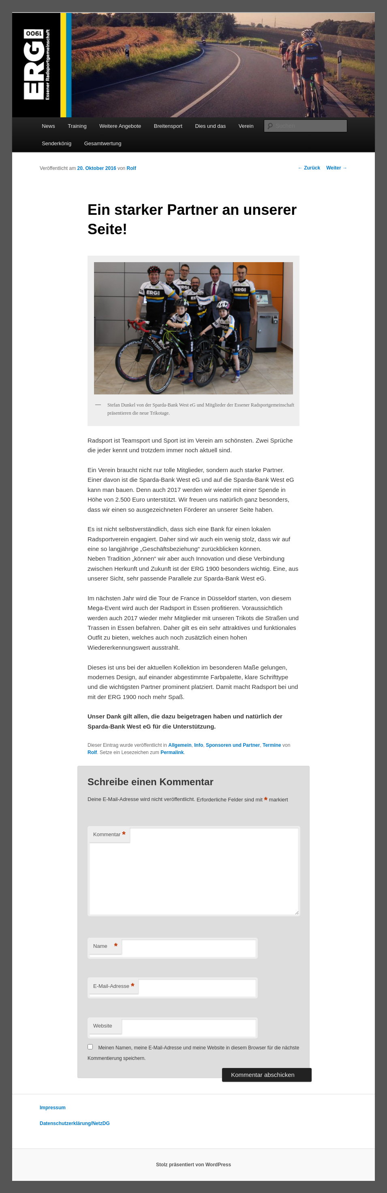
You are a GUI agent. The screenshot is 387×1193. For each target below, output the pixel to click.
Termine (272, 745)
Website (102, 1026)
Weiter (336, 168)
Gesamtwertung (103, 143)
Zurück (309, 168)
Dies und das (210, 126)
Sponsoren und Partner (233, 745)
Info (198, 745)
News (48, 126)
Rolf (131, 168)
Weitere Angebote (120, 126)
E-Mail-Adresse (113, 986)
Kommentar (109, 835)
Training (77, 126)
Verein (246, 126)
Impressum (53, 1107)
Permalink (172, 752)
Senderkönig (56, 143)
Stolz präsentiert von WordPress (193, 1165)
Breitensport (168, 126)
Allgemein (179, 745)
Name (105, 946)
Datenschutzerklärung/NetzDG (75, 1123)
